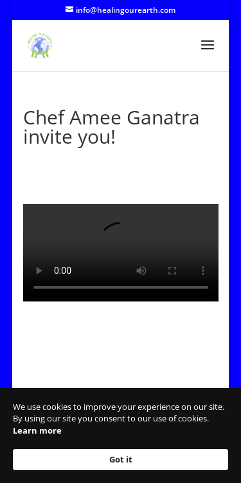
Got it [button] (120, 459)
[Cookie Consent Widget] (120, 435)
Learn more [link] (37, 430)
